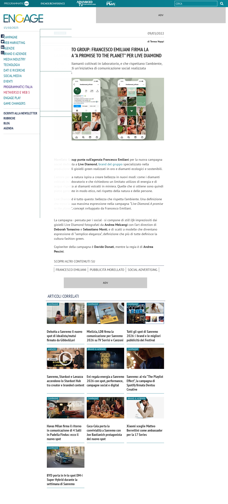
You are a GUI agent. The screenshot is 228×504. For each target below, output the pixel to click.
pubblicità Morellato (107, 270)
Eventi (8, 80)
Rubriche (9, 116)
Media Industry (14, 58)
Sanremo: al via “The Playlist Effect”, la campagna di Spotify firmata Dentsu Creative (145, 383)
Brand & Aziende (96, 349)
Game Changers (14, 101)
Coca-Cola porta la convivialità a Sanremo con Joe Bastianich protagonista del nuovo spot (104, 432)
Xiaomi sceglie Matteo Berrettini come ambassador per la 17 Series (144, 430)
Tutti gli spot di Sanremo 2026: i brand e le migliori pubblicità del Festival (144, 335)
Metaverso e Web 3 (16, 90)
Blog (7, 121)
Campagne (10, 37)
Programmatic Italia (17, 85)
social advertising (142, 270)
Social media (12, 74)
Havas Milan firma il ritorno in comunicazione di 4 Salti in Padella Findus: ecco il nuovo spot (64, 432)
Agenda (8, 126)
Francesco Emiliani (71, 270)
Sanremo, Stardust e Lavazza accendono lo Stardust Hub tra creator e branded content (65, 380)
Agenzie (9, 48)
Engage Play (12, 96)
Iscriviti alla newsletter (20, 111)
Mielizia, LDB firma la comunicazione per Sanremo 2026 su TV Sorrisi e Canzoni (105, 335)
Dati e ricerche (14, 69)
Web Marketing (14, 42)
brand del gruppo (111, 164)
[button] (221, 3)
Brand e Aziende (14, 53)
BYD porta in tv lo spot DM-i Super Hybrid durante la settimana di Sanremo (65, 479)
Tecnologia (11, 64)
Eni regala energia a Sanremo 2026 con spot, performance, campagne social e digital (105, 380)
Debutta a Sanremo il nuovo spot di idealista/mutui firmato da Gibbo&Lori (64, 335)
